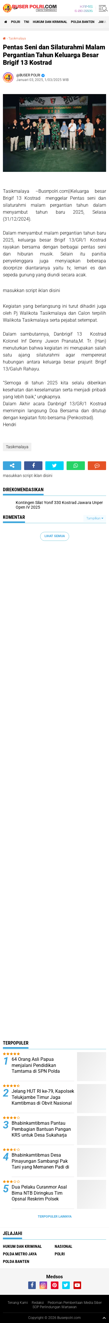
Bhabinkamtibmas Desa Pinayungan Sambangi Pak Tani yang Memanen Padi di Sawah (40, 1164)
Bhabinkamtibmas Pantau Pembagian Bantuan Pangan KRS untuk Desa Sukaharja (41, 1129)
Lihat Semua (54, 536)
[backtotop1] (104, 1317)
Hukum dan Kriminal (50, 22)
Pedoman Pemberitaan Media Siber (75, 1303)
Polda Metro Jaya (20, 1254)
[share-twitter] (54, 465)
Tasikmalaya (17, 38)
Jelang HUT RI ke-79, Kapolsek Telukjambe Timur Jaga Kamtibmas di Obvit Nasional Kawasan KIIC (43, 1100)
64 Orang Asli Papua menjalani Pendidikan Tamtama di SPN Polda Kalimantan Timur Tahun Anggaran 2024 (37, 1071)
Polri (15, 22)
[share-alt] (12, 465)
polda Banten (82, 22)
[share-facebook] (33, 465)
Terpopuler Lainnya (55, 1216)
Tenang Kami (18, 1303)
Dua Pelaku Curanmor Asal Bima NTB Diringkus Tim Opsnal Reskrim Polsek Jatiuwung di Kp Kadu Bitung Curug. (42, 1199)
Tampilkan (94, 518)
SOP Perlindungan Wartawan (55, 1307)
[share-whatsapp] (76, 465)
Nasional (63, 1246)
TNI (26, 22)
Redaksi (38, 1303)
